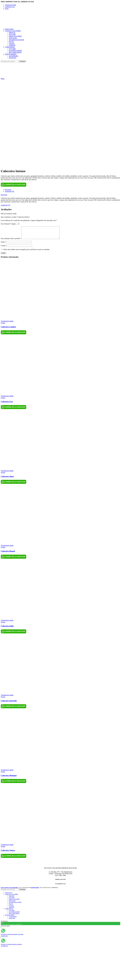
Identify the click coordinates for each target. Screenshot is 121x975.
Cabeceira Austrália (9, 703)
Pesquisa (22, 61)
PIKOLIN (12, 32)
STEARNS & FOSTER (16, 40)
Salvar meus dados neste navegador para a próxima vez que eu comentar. (26, 252)
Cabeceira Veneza (8, 853)
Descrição (8, 189)
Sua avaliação (6, 224)
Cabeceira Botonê (8, 553)
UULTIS (11, 43)
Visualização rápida (7, 323)
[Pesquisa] (10, 61)
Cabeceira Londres (8, 329)
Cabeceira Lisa (7, 404)
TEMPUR (12, 45)
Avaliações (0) (9, 191)
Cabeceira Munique (9, 778)
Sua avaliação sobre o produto (11, 241)
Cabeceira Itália (7, 628)
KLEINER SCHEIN (15, 50)
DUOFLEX (12, 58)
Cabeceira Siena (7, 479)
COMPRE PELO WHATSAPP (13, 184)
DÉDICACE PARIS (15, 36)
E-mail (3, 248)
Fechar (3, 325)
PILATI (11, 41)
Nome (3, 244)
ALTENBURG (13, 56)
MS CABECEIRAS (15, 52)
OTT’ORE (12, 34)
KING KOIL (13, 38)
